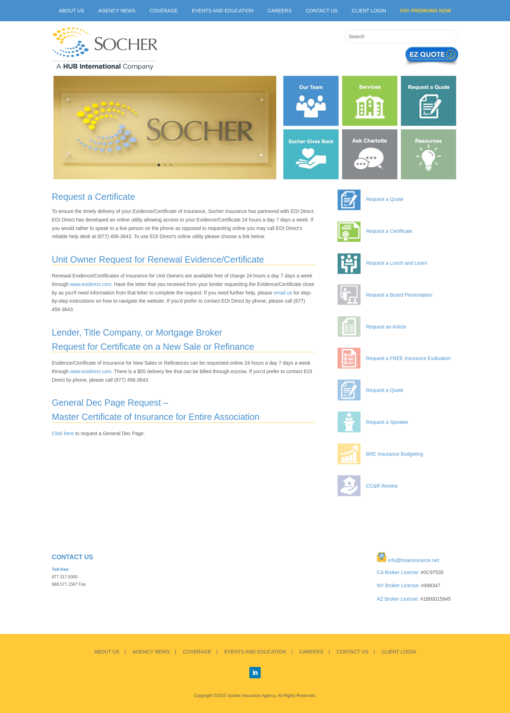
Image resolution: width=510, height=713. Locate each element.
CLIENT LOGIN (369, 10)
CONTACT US (352, 652)
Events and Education (223, 10)
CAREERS (311, 652)
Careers (280, 10)
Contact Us (322, 10)
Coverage (163, 10)
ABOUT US (71, 10)
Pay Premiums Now (425, 10)
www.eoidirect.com (91, 284)
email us (283, 293)
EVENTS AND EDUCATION (255, 652)
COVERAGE (197, 652)
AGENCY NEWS (151, 652)
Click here (63, 433)
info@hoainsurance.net (413, 560)
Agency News (117, 10)
